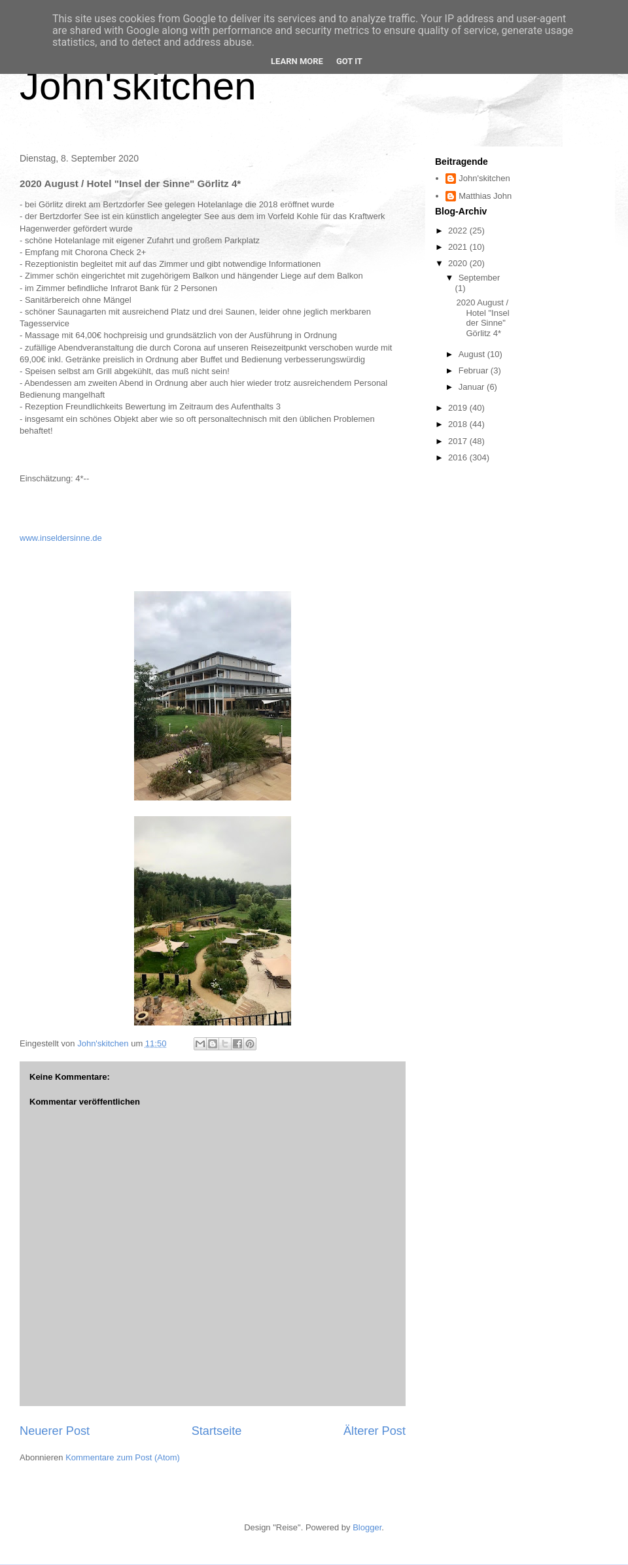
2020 (459, 263)
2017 (459, 441)
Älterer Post (374, 1430)
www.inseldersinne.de (61, 538)
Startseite (217, 1430)
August (473, 354)
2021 (459, 247)
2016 (459, 457)
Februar (475, 370)
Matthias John (485, 196)
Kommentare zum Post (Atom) (122, 1457)
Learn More (297, 61)
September (479, 278)
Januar (473, 387)
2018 (459, 424)
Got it (349, 61)
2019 (459, 408)
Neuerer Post (55, 1430)
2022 (459, 230)
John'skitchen (138, 86)
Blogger (367, 1527)
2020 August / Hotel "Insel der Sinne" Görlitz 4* (482, 318)
